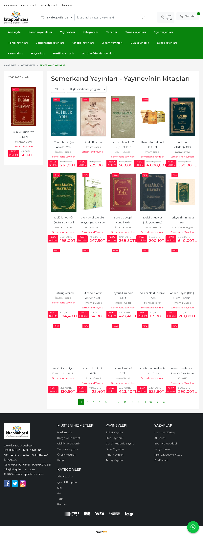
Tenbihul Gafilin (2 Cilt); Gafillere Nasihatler (123, 147)
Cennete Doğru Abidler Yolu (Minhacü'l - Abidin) (64, 147)
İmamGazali (93, 146)
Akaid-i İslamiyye (63, 368)
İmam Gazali (152, 151)
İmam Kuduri (123, 227)
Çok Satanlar (18, 77)
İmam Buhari (153, 373)
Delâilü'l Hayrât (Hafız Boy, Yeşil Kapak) (64, 222)
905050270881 (41, 464)
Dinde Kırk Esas (93, 142)
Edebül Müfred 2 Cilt (152, 368)
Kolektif (182, 378)
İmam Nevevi (182, 151)
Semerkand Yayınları (64, 156)
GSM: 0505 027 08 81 (17, 464)
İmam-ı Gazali (63, 151)
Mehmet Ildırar (152, 302)
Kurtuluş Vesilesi (64, 293)
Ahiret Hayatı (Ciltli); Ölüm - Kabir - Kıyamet (182, 298)
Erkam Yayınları (23, 146)
